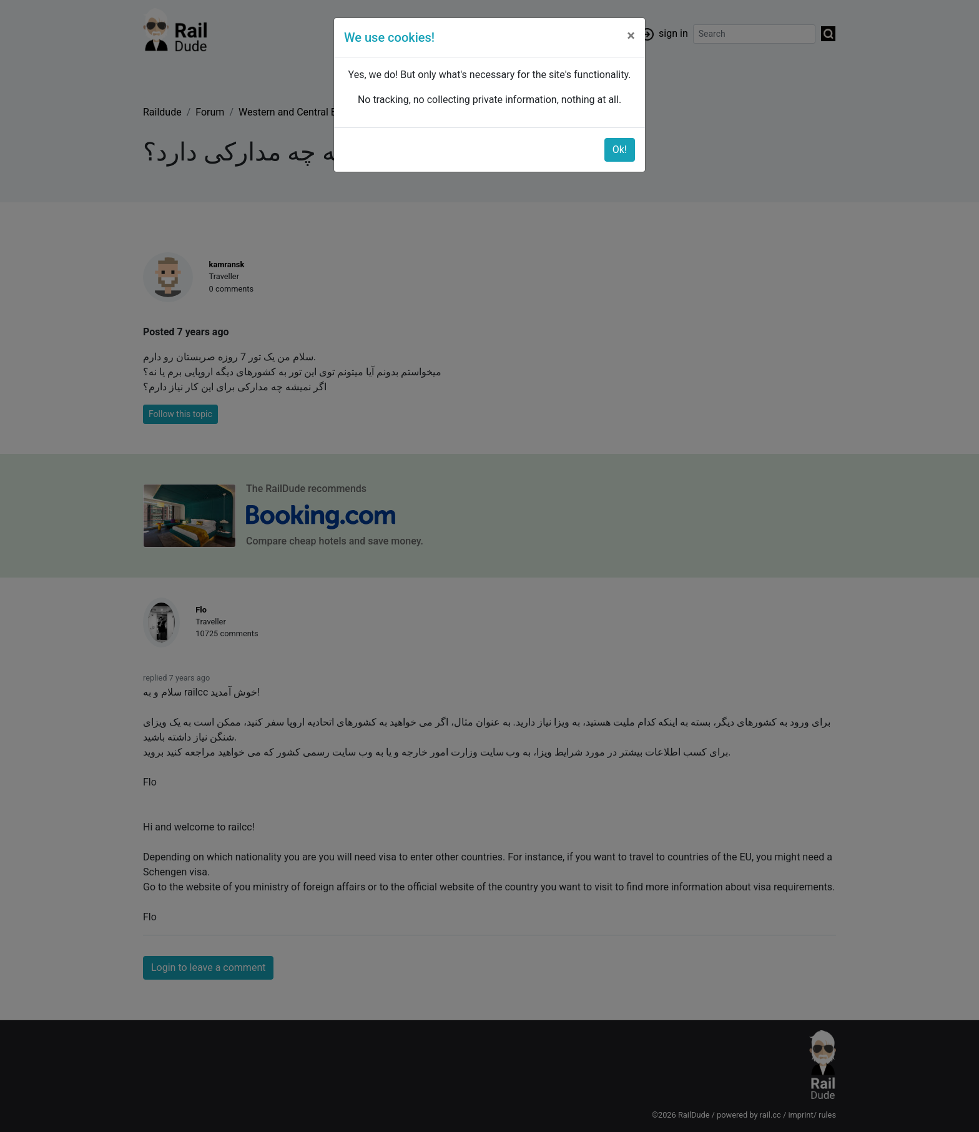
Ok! (619, 149)
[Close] (631, 35)
